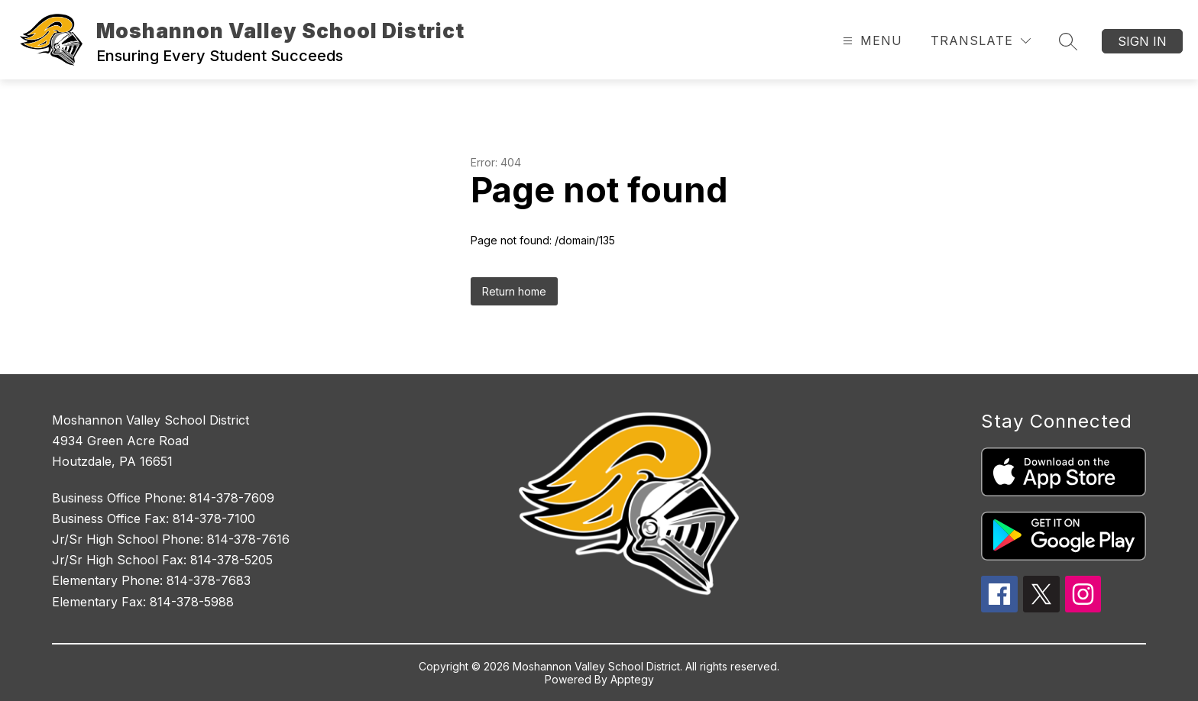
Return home (514, 291)
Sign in (1142, 41)
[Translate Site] (980, 40)
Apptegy (632, 679)
